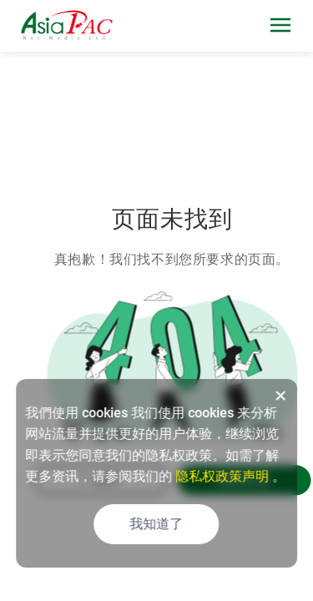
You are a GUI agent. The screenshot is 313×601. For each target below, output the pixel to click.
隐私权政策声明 (222, 476)
